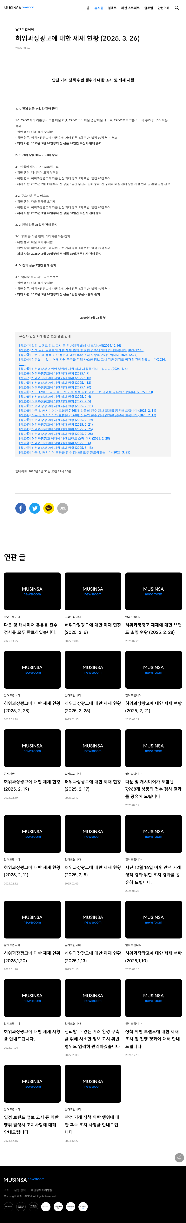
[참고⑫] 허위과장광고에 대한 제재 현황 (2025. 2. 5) (55, 401)
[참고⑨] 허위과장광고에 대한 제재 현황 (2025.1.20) (55, 387)
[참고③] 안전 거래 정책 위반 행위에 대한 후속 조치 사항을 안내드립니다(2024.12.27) (78, 355)
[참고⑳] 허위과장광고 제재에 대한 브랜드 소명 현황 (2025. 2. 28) (64, 438)
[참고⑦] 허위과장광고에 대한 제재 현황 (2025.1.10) (55, 378)
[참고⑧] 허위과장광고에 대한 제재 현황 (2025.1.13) (55, 383)
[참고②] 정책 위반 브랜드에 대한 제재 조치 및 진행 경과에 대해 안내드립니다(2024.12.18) (81, 350)
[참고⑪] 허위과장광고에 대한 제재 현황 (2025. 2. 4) (55, 396)
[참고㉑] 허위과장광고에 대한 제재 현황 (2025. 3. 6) (55, 443)
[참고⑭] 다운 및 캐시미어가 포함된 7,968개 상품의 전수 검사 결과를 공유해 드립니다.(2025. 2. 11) (87, 410)
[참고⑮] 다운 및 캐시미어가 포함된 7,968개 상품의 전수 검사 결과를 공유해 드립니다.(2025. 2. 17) (87, 415)
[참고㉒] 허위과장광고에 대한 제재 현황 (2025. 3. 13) (56, 448)
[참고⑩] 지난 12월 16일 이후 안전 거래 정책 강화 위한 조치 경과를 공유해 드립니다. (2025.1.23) (86, 392)
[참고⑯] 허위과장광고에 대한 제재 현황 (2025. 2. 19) (56, 420)
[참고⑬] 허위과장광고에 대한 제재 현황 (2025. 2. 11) (56, 406)
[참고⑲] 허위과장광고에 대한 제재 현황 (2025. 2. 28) (56, 434)
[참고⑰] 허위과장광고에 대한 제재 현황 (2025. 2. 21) (56, 424)
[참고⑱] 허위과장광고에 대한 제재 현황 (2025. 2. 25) (56, 429)
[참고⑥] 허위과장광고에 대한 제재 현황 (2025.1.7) (54, 373)
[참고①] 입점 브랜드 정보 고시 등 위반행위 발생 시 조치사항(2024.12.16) (70, 345)
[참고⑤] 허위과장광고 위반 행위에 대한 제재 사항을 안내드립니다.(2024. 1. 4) (73, 369)
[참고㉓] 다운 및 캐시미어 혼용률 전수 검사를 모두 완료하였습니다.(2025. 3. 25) (74, 452)
